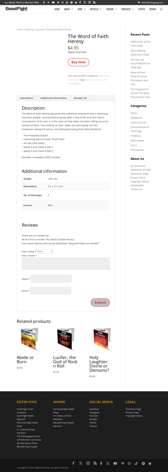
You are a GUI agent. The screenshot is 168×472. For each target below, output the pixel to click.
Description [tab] (26, 98)
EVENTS (141, 9)
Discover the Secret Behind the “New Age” (140, 63)
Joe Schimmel (138, 166)
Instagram (94, 412)
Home (20, 29)
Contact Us (136, 189)
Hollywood (136, 117)
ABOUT (67, 9)
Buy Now (78, 62)
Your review (29, 255)
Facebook (94, 409)
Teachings (29, 29)
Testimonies (137, 149)
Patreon (93, 426)
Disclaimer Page (139, 173)
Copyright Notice (140, 181)
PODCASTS (126, 9)
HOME (57, 9)
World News (137, 140)
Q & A (134, 145)
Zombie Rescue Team (27, 443)
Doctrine (40, 29)
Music (134, 113)
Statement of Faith (141, 169)
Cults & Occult (138, 122)
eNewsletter (137, 185)
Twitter (92, 422)
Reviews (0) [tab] (80, 98)
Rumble (93, 419)
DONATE (152, 9)
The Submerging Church (28, 436)
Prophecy (136, 135)
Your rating (29, 251)
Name (26, 279)
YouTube (93, 415)
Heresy (90, 79)
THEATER (110, 9)
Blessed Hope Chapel (27, 446)
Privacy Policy (138, 177)
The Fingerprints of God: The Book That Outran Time (140, 93)
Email (26, 290)
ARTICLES (94, 9)
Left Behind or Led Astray (29, 439)
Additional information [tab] (54, 98)
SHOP (80, 9)
